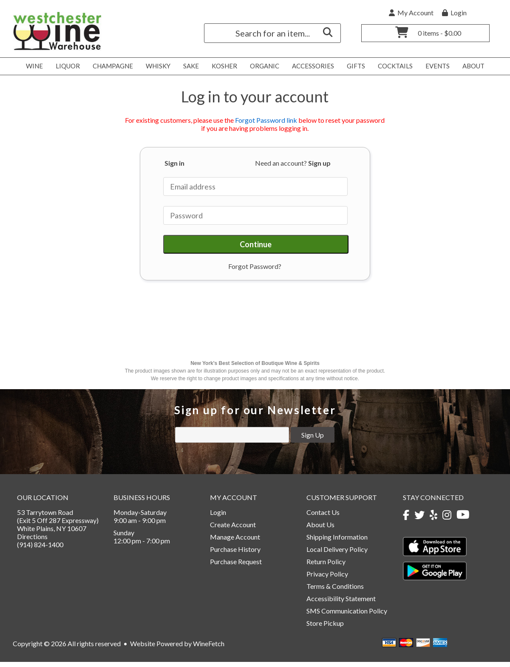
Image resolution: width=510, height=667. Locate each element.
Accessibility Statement (341, 603)
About (471, 66)
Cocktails (392, 66)
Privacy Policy (327, 579)
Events (435, 66)
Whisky (155, 66)
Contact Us (323, 517)
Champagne (110, 66)
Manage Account (235, 542)
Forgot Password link (266, 120)
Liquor (65, 66)
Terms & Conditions (335, 591)
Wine (32, 66)
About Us (320, 530)
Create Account (233, 530)
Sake (191, 66)
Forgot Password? (254, 266)
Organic (262, 66)
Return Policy (326, 566)
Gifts (353, 66)
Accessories (311, 66)
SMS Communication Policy (346, 616)
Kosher (222, 66)
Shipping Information (337, 542)
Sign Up (312, 440)
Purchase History (235, 554)
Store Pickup (325, 628)
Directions (32, 541)
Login (454, 12)
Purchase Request (236, 566)
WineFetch (208, 648)
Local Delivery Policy (337, 554)
